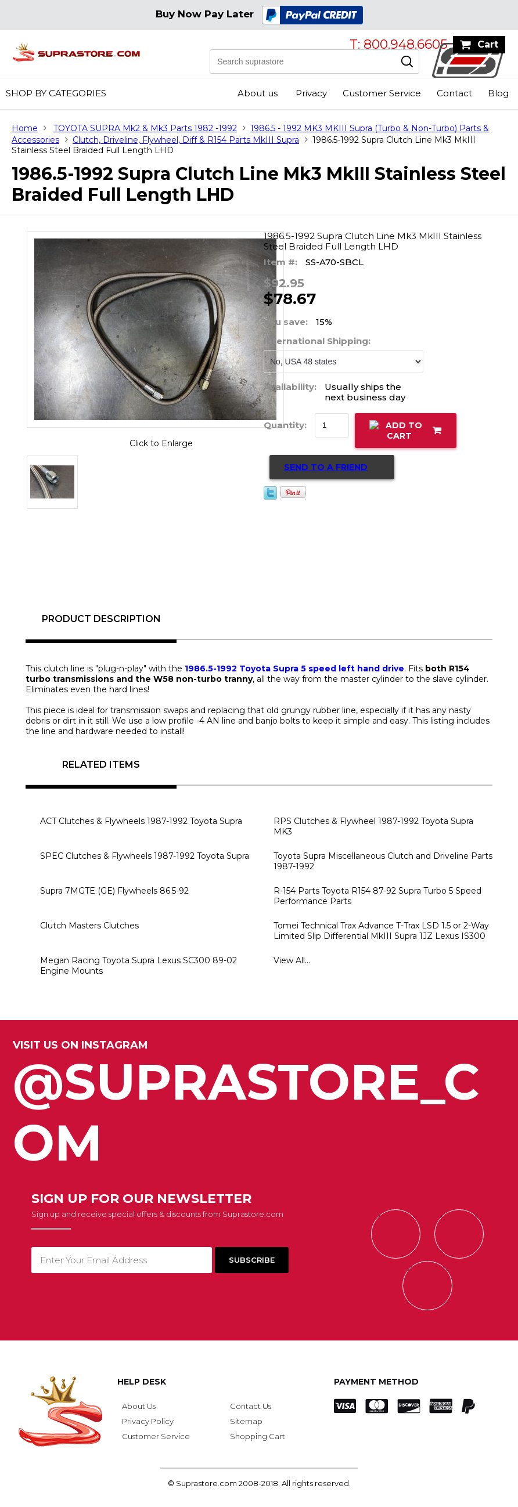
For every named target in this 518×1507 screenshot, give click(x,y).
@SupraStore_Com (259, 1106)
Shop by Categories (56, 93)
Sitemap (246, 1421)
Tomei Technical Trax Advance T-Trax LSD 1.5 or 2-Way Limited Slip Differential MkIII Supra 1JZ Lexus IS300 (381, 930)
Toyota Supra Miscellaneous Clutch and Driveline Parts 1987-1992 (383, 861)
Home (25, 128)
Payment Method (376, 1381)
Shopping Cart (257, 1436)
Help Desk (141, 1381)
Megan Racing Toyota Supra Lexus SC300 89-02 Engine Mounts (138, 965)
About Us (139, 1406)
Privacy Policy (148, 1421)
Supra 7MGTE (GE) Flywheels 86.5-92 (114, 891)
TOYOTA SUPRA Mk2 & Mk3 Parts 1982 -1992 (145, 128)
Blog (498, 93)
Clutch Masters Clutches (89, 925)
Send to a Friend (326, 467)
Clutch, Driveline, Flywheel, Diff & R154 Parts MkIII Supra (186, 140)
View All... (292, 960)
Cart (487, 44)
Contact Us (250, 1406)
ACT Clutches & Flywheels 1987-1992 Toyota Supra (141, 821)
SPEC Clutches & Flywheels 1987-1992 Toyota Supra (144, 856)
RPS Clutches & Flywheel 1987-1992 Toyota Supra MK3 (373, 826)
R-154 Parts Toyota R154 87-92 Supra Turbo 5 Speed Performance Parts (377, 896)
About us (258, 93)
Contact (454, 93)
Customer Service (382, 93)
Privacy (311, 93)
